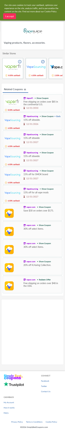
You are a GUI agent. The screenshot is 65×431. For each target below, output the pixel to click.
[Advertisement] (32, 332)
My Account (9, 402)
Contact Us (45, 391)
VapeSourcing (32, 116)
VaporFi (29, 98)
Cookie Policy (51, 422)
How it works (9, 407)
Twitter (44, 386)
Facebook (45, 381)
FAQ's (6, 413)
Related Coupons (15, 89)
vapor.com (30, 207)
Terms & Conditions (34, 422)
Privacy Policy (17, 422)
